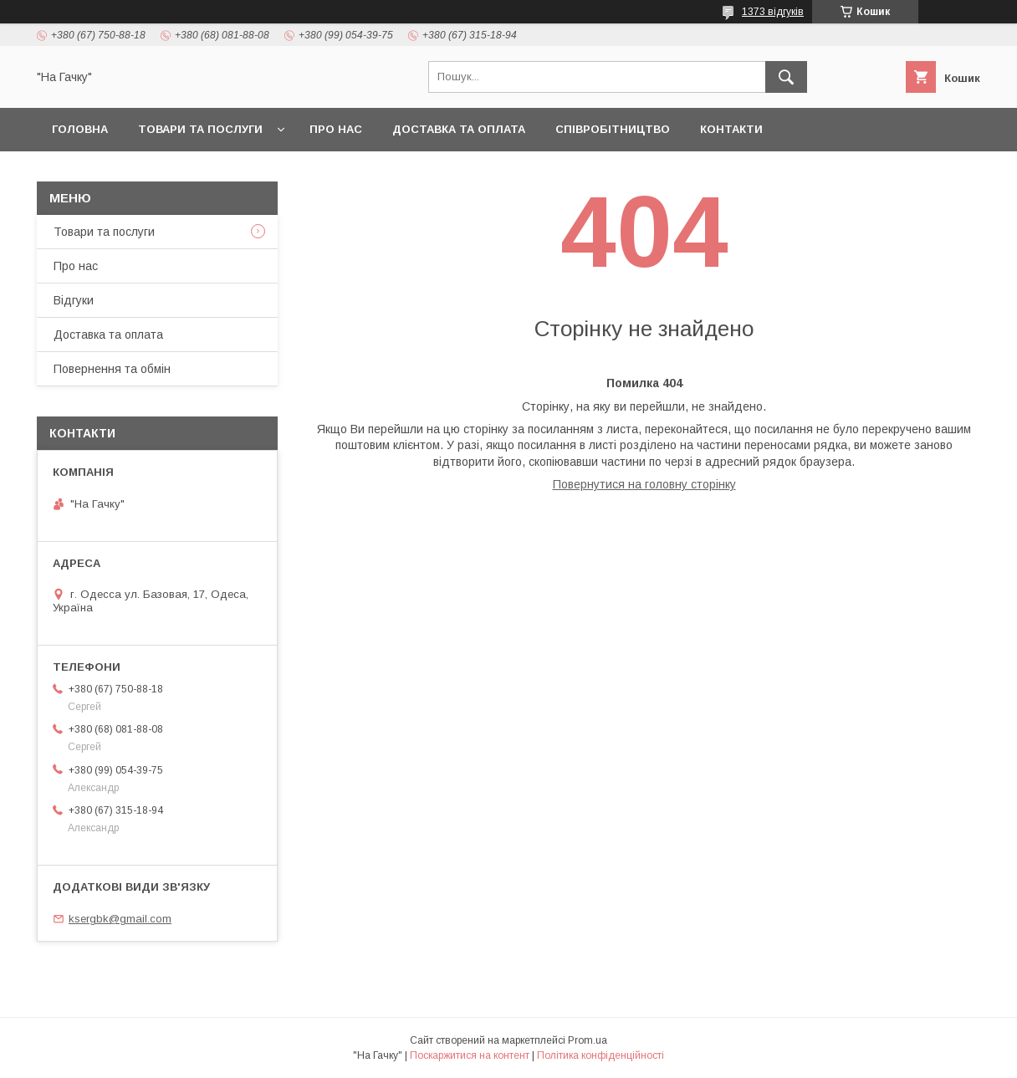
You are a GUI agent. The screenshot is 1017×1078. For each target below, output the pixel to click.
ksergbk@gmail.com (120, 918)
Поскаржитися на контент (469, 1055)
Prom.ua (587, 1040)
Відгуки (74, 300)
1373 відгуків (773, 12)
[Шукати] (786, 77)
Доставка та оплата (458, 129)
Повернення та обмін (112, 369)
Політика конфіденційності (600, 1055)
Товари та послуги (200, 129)
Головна (80, 129)
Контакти (731, 129)
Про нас (335, 129)
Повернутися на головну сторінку (644, 484)
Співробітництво (612, 129)
